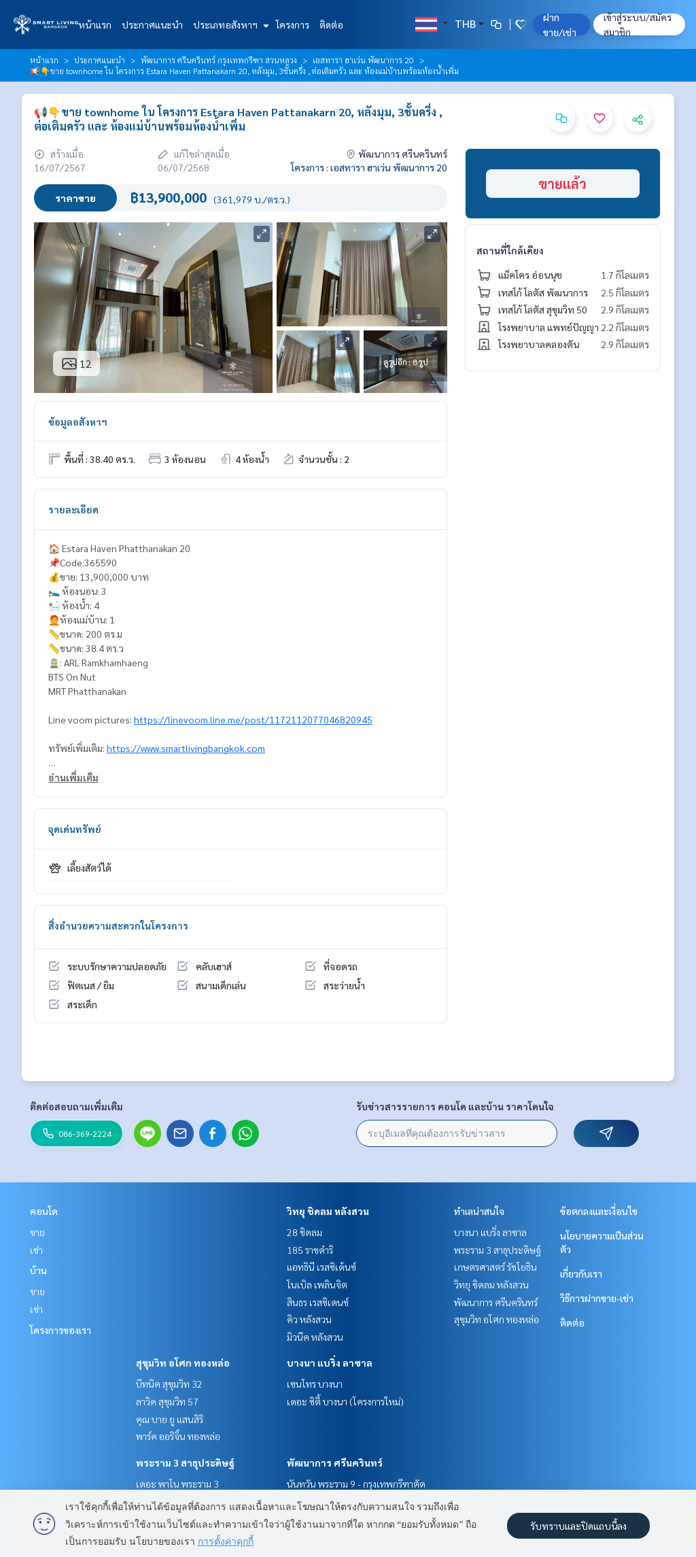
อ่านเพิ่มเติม (73, 777)
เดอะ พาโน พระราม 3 (177, 1483)
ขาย (37, 1232)
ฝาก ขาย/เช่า (559, 24)
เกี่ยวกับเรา (581, 1273)
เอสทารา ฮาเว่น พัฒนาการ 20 (363, 59)
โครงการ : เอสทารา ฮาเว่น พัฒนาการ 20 (369, 167)
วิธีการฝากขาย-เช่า (596, 1298)
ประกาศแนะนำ (152, 24)
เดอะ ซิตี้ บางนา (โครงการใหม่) (345, 1401)
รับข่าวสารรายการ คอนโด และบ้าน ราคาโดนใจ (455, 1106)
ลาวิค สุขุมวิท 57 (167, 1401)
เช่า (36, 1250)
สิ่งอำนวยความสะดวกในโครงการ (118, 925)
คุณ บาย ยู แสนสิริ (169, 1419)
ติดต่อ (331, 24)
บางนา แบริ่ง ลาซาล (329, 1362)
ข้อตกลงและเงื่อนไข (599, 1211)
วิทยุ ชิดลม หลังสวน (328, 1211)
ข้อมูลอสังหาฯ (77, 421)
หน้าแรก (94, 24)
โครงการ (292, 24)
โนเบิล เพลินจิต (317, 1284)
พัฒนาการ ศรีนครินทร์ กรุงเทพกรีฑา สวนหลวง (219, 59)
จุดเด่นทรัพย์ (74, 829)
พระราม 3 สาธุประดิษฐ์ (185, 1462)
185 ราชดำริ (310, 1250)
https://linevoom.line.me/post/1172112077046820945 (253, 719)
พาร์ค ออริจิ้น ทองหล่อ (178, 1436)
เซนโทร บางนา (315, 1384)
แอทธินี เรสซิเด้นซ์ (321, 1267)
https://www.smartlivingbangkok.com (186, 748)
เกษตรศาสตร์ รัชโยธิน (495, 1267)
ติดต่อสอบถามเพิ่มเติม (76, 1106)
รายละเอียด (73, 509)
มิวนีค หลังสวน (315, 1337)
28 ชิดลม (304, 1232)
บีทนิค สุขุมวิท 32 (169, 1384)
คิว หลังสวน (309, 1319)
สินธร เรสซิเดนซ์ (318, 1302)
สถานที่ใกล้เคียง (510, 250)
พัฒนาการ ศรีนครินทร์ (335, 1462)
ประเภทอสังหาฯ (229, 24)
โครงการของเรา (60, 1330)
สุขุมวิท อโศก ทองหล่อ (183, 1362)
